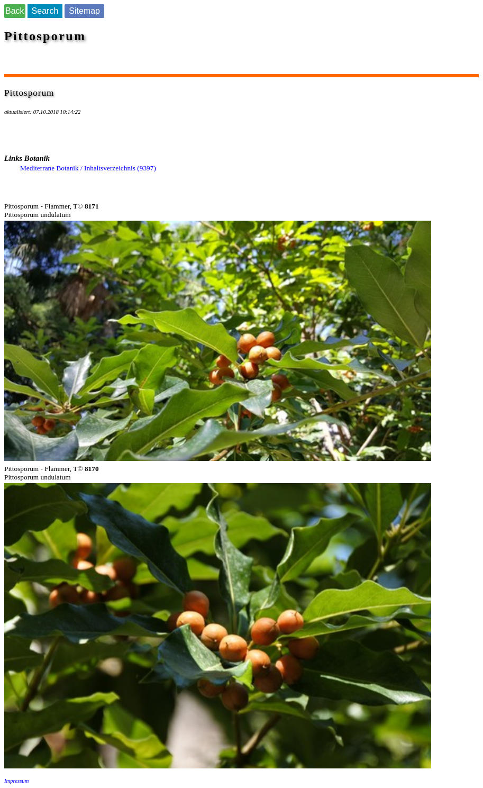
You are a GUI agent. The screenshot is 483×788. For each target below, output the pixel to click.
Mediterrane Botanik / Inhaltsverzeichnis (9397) (88, 168)
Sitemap (84, 10)
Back (14, 10)
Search (45, 10)
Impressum (16, 781)
